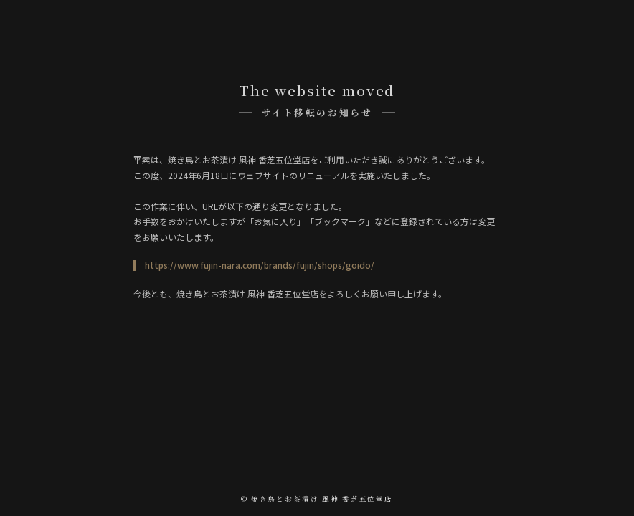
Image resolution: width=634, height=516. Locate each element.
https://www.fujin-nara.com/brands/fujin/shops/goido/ (259, 265)
